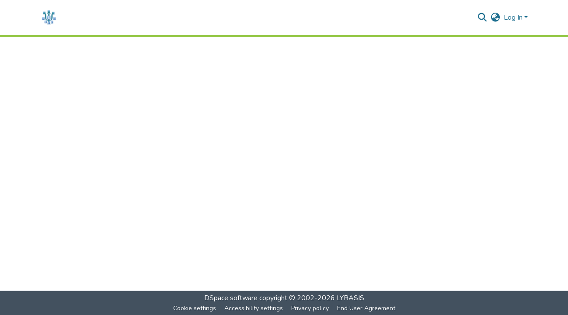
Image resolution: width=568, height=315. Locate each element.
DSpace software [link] (231, 298)
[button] (49, 17)
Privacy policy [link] (310, 308)
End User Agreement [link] (366, 308)
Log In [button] (514, 17)
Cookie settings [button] (194, 308)
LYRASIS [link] (350, 298)
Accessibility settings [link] (253, 308)
